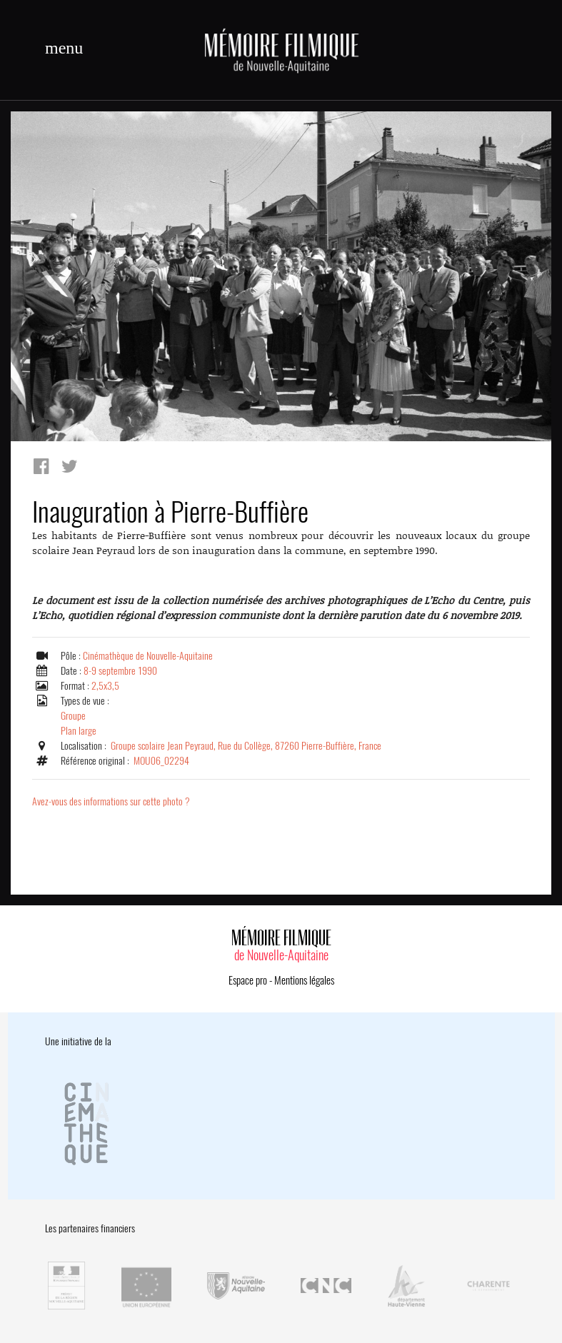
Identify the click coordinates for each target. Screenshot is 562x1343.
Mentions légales (304, 980)
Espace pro (248, 980)
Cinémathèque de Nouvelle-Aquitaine (148, 656)
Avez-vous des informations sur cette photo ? (111, 801)
